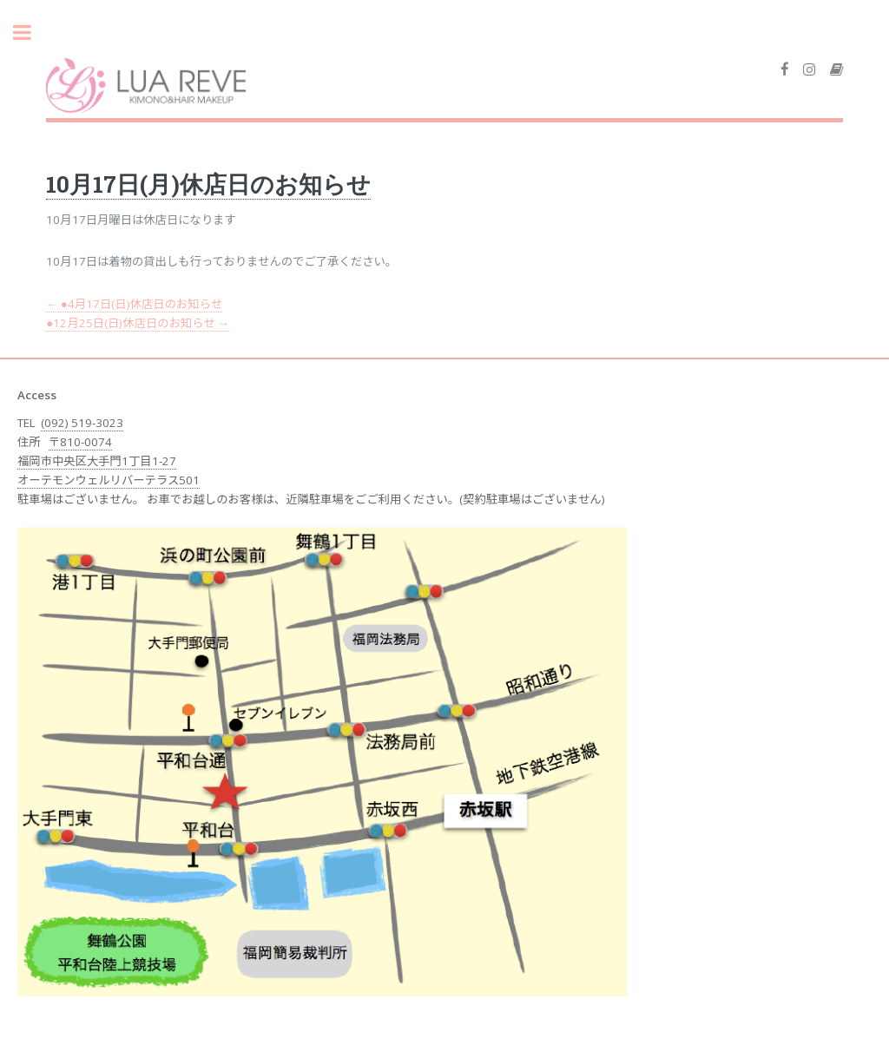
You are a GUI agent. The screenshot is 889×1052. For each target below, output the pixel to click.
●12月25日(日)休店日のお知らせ (137, 323)
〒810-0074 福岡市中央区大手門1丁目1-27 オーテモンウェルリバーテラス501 (108, 461)
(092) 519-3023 (82, 423)
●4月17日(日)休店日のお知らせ (134, 304)
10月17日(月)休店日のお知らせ (208, 183)
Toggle (31, 32)
